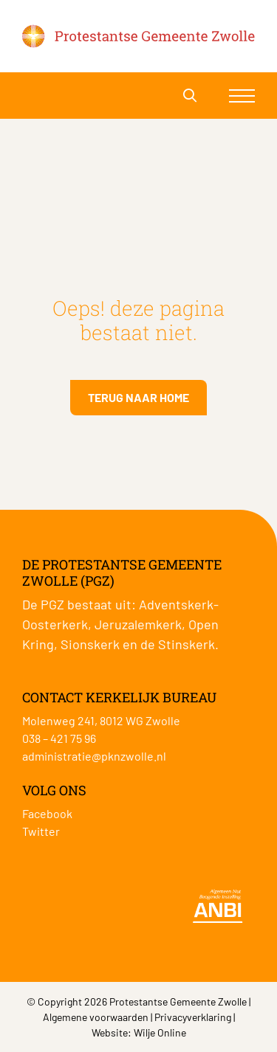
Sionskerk (90, 644)
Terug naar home (138, 397)
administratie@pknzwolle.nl (94, 756)
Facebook (47, 813)
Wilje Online (160, 1032)
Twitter (41, 831)
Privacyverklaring (192, 1017)
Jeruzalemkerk (138, 624)
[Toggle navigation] (242, 95)
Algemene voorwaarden (95, 1017)
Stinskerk (186, 644)
